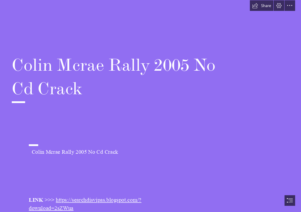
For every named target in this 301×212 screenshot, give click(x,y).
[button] (261, 5)
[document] (150, 106)
